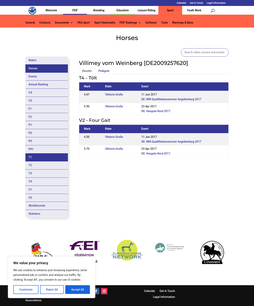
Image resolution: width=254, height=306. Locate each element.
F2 (30, 116)
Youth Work (194, 10)
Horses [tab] (33, 68)
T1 (30, 157)
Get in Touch (196, 3)
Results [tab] (87, 70)
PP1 (31, 149)
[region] (51, 277)
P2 (30, 132)
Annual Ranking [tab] (38, 84)
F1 (30, 108)
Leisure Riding (146, 10)
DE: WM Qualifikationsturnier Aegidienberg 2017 (171, 99)
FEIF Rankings (128, 22)
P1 (30, 124)
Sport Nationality (104, 22)
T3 (30, 173)
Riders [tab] (33, 60)
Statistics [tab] (34, 213)
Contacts (44, 22)
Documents (62, 22)
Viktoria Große (114, 94)
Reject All (52, 289)
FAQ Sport (83, 22)
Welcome (51, 10)
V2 (30, 197)
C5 (30, 100)
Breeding (98, 10)
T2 (30, 165)
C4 (30, 92)
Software (151, 22)
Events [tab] (33, 76)
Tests (164, 22)
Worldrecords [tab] (37, 205)
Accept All (77, 289)
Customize (26, 289)
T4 (30, 181)
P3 (30, 141)
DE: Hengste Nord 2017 (155, 111)
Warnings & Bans (182, 22)
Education (122, 10)
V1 (30, 189)
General (30, 22)
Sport (170, 10)
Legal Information (216, 3)
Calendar (181, 3)
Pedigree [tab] (104, 70)
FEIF (75, 10)
